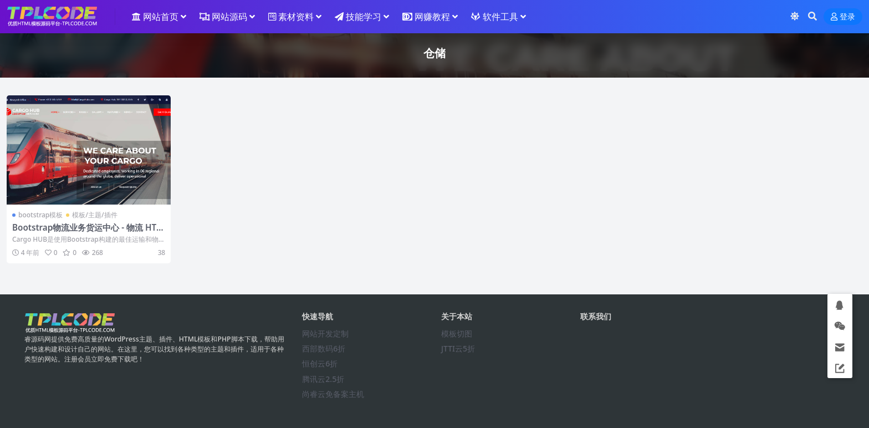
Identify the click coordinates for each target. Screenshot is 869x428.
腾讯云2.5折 (323, 379)
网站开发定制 (325, 333)
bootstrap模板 (40, 215)
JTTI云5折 (458, 348)
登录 (843, 17)
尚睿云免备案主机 (333, 394)
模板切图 (456, 333)
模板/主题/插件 (94, 215)
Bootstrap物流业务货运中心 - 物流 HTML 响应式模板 (88, 232)
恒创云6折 (320, 363)
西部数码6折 (323, 348)
